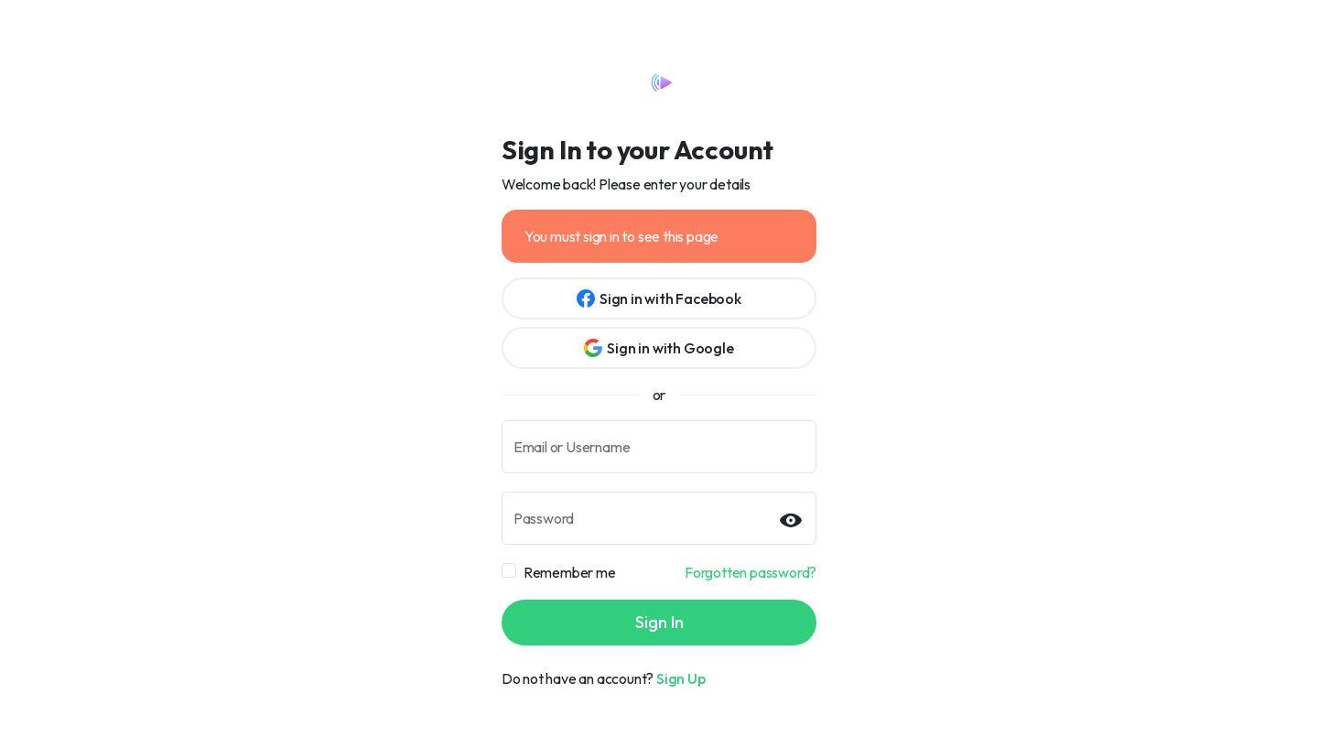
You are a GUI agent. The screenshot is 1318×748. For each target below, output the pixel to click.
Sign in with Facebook (659, 298)
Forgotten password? (750, 572)
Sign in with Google (658, 348)
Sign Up (681, 678)
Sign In (659, 622)
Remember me (570, 572)
